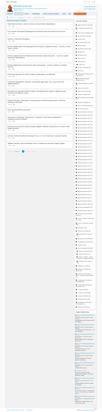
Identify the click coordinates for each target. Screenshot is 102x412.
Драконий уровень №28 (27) (84, 197)
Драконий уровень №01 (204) (84, 112)
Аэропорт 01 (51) (81, 245)
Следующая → (17, 151)
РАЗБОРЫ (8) (80, 52)
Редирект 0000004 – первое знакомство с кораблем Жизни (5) (85, 257)
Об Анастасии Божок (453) (83, 36)
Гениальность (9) (81, 55)
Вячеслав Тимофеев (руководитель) (85, 315)
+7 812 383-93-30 (89, 9)
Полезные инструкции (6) (83, 231)
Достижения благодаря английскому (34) (82, 79)
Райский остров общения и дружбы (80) (83, 270)
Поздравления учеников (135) (84, 241)
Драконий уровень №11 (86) (84, 143)
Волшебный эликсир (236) (83, 48)
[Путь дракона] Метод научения (19, 110)
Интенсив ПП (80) (81, 227)
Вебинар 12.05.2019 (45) (83, 307)
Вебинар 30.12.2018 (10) (83, 266)
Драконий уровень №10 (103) (84, 140)
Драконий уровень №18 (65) (84, 166)
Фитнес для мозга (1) (82, 108)
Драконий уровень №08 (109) (84, 134)
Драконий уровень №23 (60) (84, 181)
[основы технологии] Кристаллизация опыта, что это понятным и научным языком (37, 136)
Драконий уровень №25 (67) (84, 188)
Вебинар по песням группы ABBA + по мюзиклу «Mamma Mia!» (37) (84, 275)
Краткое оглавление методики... (19, 39)
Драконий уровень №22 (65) (84, 178)
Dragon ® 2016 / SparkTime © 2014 (15, 410)
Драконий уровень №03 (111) (84, 118)
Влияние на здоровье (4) (83, 102)
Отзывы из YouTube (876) (83, 292)
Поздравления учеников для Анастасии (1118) (84, 285)
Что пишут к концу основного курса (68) (84, 214)
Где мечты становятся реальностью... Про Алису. (84, 381)
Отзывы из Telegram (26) (83, 94)
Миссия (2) (79, 70)
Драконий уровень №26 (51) (84, 191)
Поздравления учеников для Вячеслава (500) (84, 281)
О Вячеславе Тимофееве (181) (84, 33)
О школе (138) (80, 39)
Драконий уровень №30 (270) (84, 204)
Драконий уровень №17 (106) (84, 162)
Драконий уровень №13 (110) (84, 150)
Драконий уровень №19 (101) (84, 169)
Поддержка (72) (81, 61)
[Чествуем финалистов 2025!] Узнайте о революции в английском (31, 74)
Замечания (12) (81, 58)
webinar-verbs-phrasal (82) (83, 91)
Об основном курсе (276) (83, 42)
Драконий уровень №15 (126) (84, 156)
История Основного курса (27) (84, 210)
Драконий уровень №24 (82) (84, 185)
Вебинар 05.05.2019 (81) (83, 299)
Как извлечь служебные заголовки (82, 372)
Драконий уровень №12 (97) (84, 147)
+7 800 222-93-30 (89, 7)
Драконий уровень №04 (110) (84, 121)
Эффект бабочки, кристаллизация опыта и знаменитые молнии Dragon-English (36, 143)
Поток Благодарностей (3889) (84, 248)
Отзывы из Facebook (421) (83, 296)
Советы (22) (80, 64)
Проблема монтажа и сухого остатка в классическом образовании (31, 24)
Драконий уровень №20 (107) (84, 172)
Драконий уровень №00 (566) (84, 25)
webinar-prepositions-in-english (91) (84, 84)
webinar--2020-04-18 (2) (83, 254)
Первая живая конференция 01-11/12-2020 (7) (85, 74)
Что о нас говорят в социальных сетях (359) (85, 219)
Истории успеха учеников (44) (84, 238)
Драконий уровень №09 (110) (84, 137)
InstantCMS (86, 410)
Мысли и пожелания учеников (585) (84, 224)
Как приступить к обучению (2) (84, 234)
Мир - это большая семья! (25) (84, 105)
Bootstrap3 (92, 410)
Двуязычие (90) (81, 45)
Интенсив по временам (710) (84, 207)
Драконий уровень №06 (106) (84, 127)
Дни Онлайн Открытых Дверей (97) (84, 98)
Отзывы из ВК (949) (82, 289)
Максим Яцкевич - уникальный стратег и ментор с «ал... (83, 337)
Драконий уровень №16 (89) (84, 159)
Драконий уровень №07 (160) (84, 131)
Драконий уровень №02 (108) (84, 115)
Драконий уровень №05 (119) (84, 124)
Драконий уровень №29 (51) (84, 201)
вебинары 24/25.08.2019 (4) (84, 251)
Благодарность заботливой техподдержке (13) (83, 303)
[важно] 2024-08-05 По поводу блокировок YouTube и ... (84, 318)
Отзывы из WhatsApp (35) (83, 67)
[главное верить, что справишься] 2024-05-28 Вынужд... (85, 399)
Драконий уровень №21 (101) (84, 175)
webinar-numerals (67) (82, 88)
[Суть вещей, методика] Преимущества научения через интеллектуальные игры (36, 31)
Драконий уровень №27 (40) (84, 194)
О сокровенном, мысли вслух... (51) (85, 29)
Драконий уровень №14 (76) (84, 153)
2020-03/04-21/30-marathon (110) (84, 262)
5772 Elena (79, 370)
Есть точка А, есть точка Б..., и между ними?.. (85, 390)
